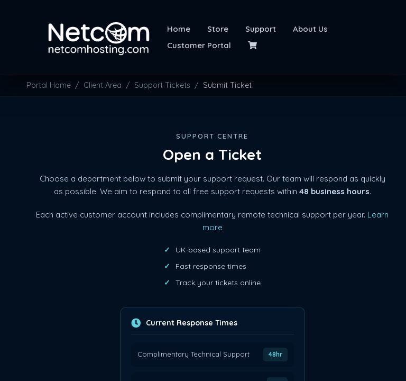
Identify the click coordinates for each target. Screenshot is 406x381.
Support (260, 29)
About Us (310, 29)
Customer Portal (199, 45)
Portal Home (48, 85)
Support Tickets (162, 85)
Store (217, 29)
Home (178, 29)
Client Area (103, 85)
